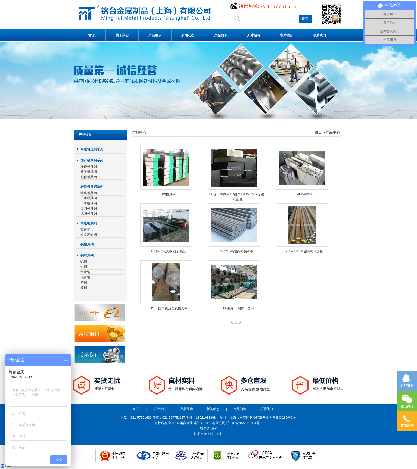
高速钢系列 (88, 223)
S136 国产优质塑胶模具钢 (169, 308)
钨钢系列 (87, 244)
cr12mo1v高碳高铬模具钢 (304, 251)
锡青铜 (85, 277)
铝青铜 (85, 272)
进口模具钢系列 (91, 187)
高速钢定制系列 (91, 149)
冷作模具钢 (88, 166)
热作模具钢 (88, 177)
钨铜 (83, 262)
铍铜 (83, 267)
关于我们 (122, 35)
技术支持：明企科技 (208, 434)
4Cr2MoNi (304, 194)
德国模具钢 (88, 213)
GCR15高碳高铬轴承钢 (236, 251)
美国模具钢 (88, 208)
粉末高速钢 (88, 235)
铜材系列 (87, 255)
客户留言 (286, 35)
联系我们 (319, 35)
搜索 (305, 19)
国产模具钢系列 (91, 160)
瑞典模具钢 (88, 193)
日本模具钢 (88, 198)
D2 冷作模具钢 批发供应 (168, 251)
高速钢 (85, 230)
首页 (318, 132)
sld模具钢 (169, 194)
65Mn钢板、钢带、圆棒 (236, 308)
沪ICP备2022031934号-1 (244, 423)
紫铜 (83, 282)
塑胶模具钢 (88, 172)
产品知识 (220, 35)
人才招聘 (253, 35)
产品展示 (154, 35)
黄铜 (83, 287)
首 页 (92, 35)
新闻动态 (187, 35)
